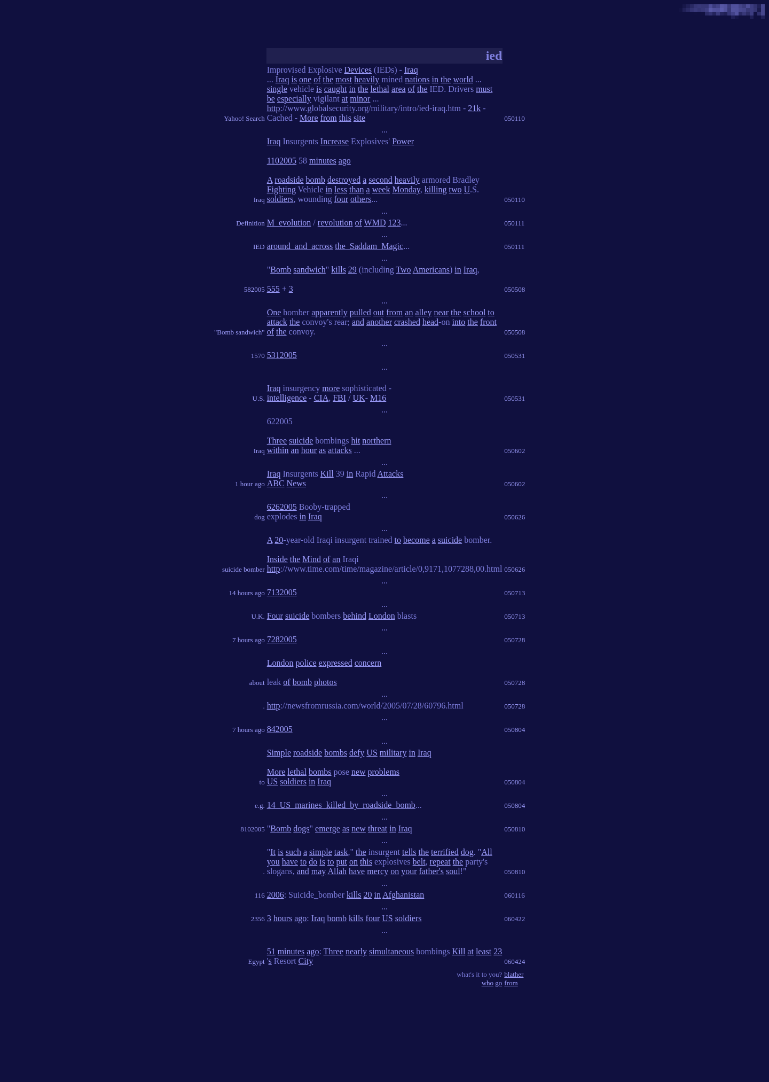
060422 (514, 919)
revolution (335, 222)
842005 (280, 729)
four (341, 199)
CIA (321, 397)
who (487, 983)
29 (352, 269)
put (341, 861)
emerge (327, 828)
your (409, 871)
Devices (358, 69)
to (491, 312)
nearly (356, 951)
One (274, 312)
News (296, 483)
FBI (339, 397)
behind (354, 615)
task (341, 852)
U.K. (257, 616)
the (328, 79)
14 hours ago (247, 593)
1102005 (281, 160)
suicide (301, 440)
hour (309, 450)
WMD (375, 222)
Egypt (256, 962)
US (371, 752)
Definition (250, 223)
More (309, 117)
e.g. (260, 805)
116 (260, 895)
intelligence (287, 397)
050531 (514, 356)
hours (283, 918)
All (486, 852)
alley (423, 312)
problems (384, 771)
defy (356, 752)
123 (394, 222)
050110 (514, 118)
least (483, 951)
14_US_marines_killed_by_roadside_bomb (341, 804)
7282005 (282, 639)
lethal (379, 89)
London (381, 615)
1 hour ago (250, 484)
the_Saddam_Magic (369, 246)
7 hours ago (248, 640)
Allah (337, 871)
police (305, 662)
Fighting (281, 189)
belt (419, 861)
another (379, 321)
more (331, 388)
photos (325, 682)
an (409, 312)
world (463, 79)
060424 (514, 962)
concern (368, 662)
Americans (431, 269)
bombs (335, 752)
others (360, 199)
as (322, 450)
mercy (377, 871)
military (393, 752)
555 (273, 288)
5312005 (282, 355)
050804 (514, 730)
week (381, 189)
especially (294, 98)
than (356, 189)
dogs (301, 828)
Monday (406, 189)
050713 (514, 593)
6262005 (282, 506)
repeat (440, 861)
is (294, 79)
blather (513, 974)
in (435, 79)
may (318, 871)
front (488, 321)
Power (403, 141)
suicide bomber (243, 569)
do (313, 861)
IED (259, 247)
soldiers (280, 199)
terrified (445, 852)
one (305, 79)
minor (360, 98)
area (398, 89)
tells (409, 852)
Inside (277, 559)
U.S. (259, 398)
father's (431, 871)
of (316, 79)
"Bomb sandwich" (239, 332)
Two (403, 269)
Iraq (411, 69)
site (359, 117)
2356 (258, 919)
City (306, 961)
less (340, 189)
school (475, 312)
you (273, 861)
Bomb (280, 269)
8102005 (252, 829)
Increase (334, 141)
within (278, 450)
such (293, 852)
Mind (311, 559)
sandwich (309, 269)
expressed (335, 662)
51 (271, 951)
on (353, 861)
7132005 (282, 592)
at (345, 98)
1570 (258, 356)
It (273, 852)
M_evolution (289, 222)
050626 (514, 517)
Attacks (391, 473)
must (484, 89)
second (380, 179)
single (277, 89)
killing (436, 189)
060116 (514, 895)
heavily (366, 79)
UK (359, 397)
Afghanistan (403, 894)
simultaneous (391, 951)
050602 (514, 451)
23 (497, 951)
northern (376, 440)
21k (474, 108)
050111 (514, 223)
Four (275, 615)
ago (345, 160)
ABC (276, 483)
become (416, 539)
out (378, 312)
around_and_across (300, 246)
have (290, 861)
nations (417, 79)
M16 (378, 397)
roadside (288, 179)
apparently (329, 312)
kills (338, 269)
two (455, 189)
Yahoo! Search (244, 118)
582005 (254, 289)
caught (335, 89)
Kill (327, 473)
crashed (407, 321)
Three (277, 440)
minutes (322, 160)
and (358, 321)
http (273, 108)
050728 (514, 640)
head (430, 321)
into (458, 321)
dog (259, 517)
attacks (339, 450)
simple (320, 852)
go (498, 983)
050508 (514, 289)
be (271, 98)
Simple (279, 752)
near (441, 312)
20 (278, 539)
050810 (514, 829)
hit (355, 440)
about (257, 683)
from (328, 117)
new (358, 771)
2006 (275, 894)
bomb (315, 179)
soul (453, 871)
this (345, 117)
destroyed (343, 179)
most (343, 79)
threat (377, 828)
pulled (360, 312)
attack (277, 321)
